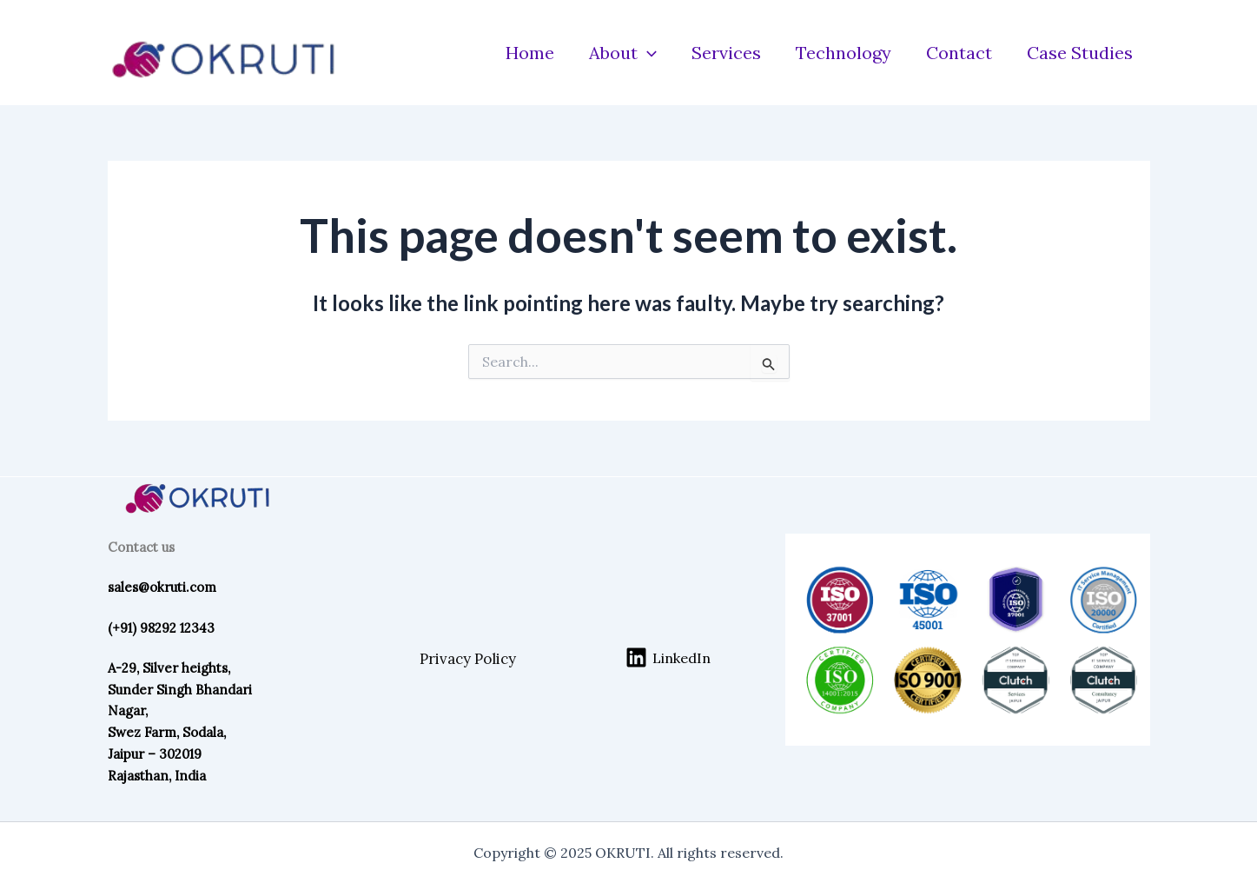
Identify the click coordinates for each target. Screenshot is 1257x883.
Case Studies (1080, 52)
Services (726, 52)
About (623, 53)
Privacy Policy (468, 658)
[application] (647, 53)
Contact (959, 52)
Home (530, 52)
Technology (843, 52)
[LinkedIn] (668, 657)
